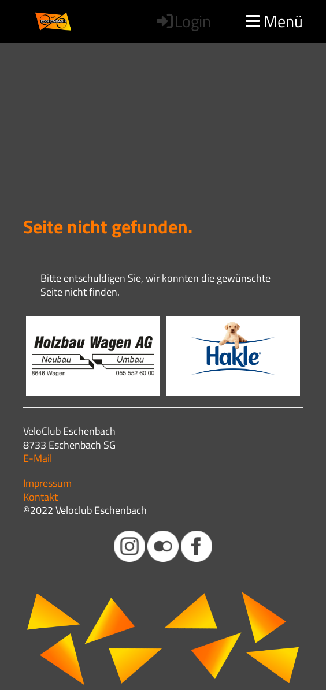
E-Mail (37, 458)
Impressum (47, 483)
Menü (274, 21)
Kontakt (40, 497)
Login (183, 21)
